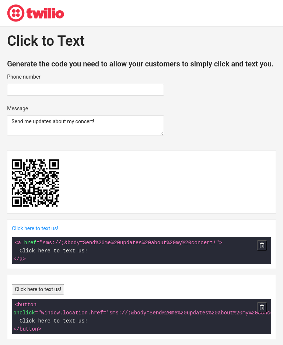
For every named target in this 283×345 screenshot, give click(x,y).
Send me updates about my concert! (85, 125)
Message (17, 108)
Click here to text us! (35, 228)
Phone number (24, 77)
